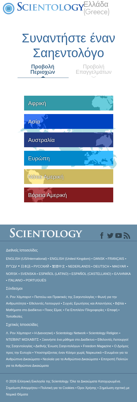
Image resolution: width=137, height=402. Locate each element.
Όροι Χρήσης (86, 388)
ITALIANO (15, 280)
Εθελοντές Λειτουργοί (44, 303)
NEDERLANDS (79, 266)
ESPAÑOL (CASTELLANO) (91, 274)
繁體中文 (58, 266)
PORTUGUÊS (36, 280)
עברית (11, 266)
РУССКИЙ (41, 266)
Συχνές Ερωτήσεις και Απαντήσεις (87, 303)
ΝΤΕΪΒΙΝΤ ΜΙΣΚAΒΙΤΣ (22, 339)
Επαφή (112, 310)
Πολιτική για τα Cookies (57, 388)
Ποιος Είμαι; (53, 310)
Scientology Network (71, 333)
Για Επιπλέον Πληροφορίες (84, 310)
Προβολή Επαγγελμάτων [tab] (93, 69)
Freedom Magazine (97, 346)
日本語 (26, 266)
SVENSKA (28, 274)
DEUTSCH (101, 266)
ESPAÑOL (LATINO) (53, 274)
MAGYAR (119, 266)
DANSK (99, 258)
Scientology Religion (103, 333)
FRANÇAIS (116, 258)
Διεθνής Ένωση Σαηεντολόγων (57, 346)
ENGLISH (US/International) (26, 258)
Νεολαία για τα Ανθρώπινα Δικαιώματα (70, 359)
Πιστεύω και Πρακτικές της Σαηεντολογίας (64, 297)
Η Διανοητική (43, 333)
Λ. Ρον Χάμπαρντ (18, 297)
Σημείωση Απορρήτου (21, 388)
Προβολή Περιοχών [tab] (42, 69)
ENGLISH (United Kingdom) (70, 258)
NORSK (12, 274)
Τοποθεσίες (14, 316)
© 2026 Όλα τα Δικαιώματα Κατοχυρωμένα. (63, 381)
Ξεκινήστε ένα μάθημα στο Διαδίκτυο (68, 339)
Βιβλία (119, 303)
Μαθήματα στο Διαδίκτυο (24, 310)
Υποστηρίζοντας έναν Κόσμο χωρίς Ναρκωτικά (67, 352)
